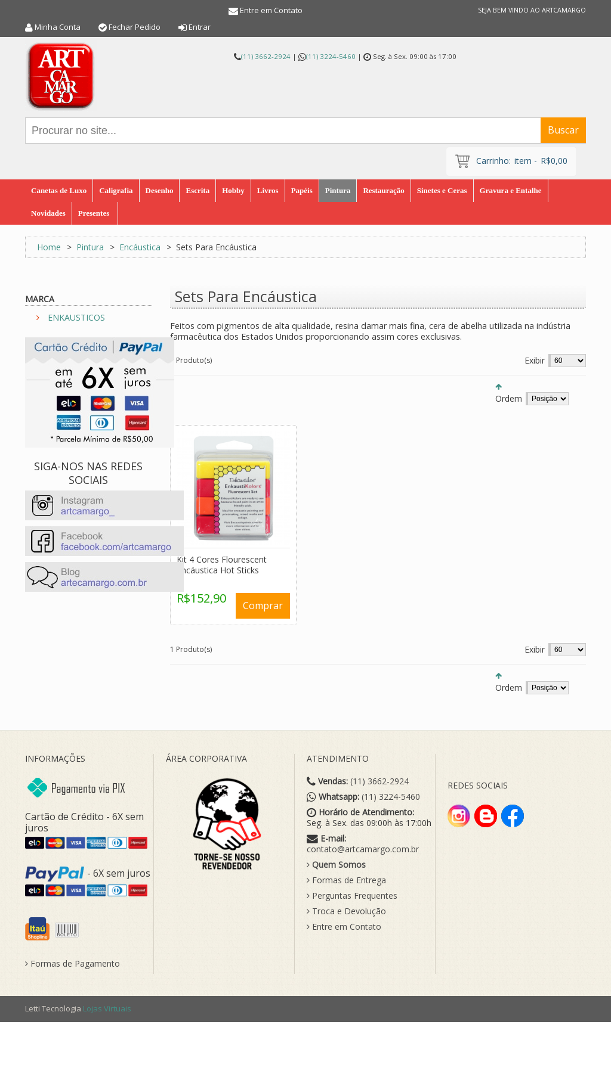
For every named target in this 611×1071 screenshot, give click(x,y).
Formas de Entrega (346, 880)
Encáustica (140, 247)
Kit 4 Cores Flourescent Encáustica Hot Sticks (222, 565)
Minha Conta (58, 26)
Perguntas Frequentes (352, 895)
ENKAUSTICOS (76, 317)
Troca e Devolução (346, 911)
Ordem (508, 398)
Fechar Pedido (135, 26)
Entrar (200, 26)
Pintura (90, 247)
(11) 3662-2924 (266, 56)
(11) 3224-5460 (331, 56)
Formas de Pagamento (72, 963)
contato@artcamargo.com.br (363, 849)
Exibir (534, 360)
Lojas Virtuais (107, 1008)
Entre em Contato (271, 10)
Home (49, 247)
